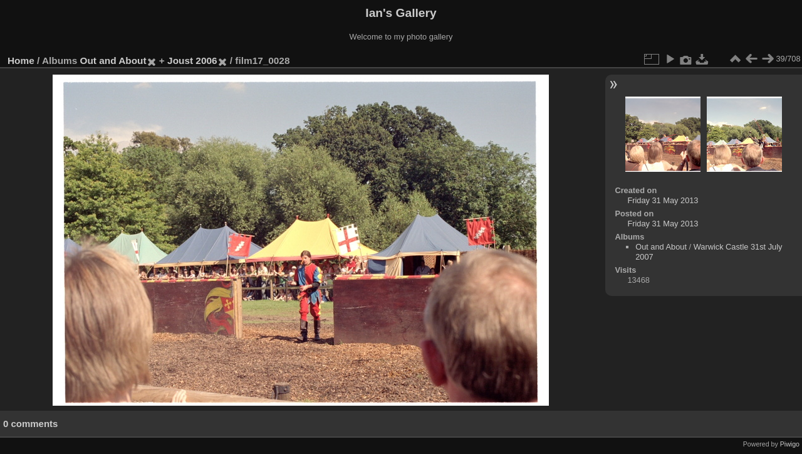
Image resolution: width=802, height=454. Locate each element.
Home (21, 60)
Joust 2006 (192, 60)
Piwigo (789, 444)
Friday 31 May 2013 (662, 200)
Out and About (113, 60)
